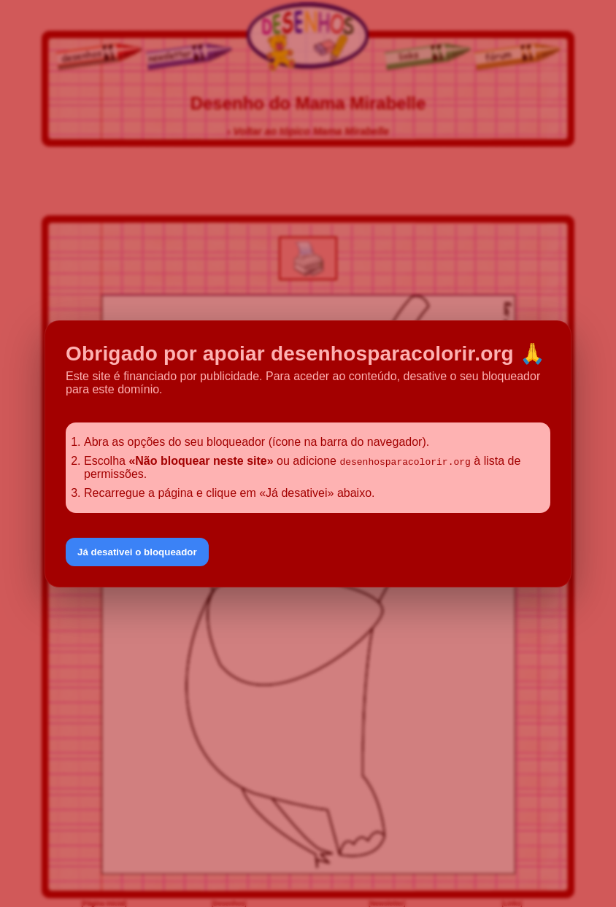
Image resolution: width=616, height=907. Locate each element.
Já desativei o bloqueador (137, 552)
